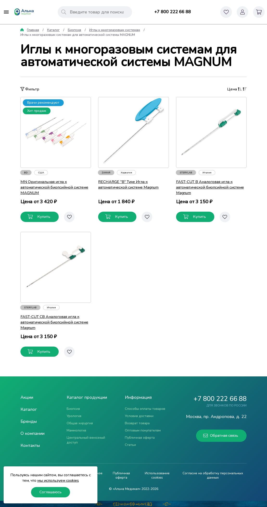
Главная (33, 30)
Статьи (130, 445)
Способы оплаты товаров (145, 408)
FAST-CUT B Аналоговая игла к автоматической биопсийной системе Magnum (210, 187)
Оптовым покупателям (143, 430)
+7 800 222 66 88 (172, 12)
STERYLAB (186, 172)
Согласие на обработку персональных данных (213, 475)
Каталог (53, 30)
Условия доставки (139, 416)
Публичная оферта (140, 437)
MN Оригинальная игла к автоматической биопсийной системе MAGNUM (54, 187)
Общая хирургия (80, 423)
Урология (74, 416)
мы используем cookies (58, 480)
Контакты (30, 445)
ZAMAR (106, 172)
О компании (32, 433)
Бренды (28, 421)
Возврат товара (137, 423)
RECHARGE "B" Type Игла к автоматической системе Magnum (128, 184)
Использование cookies (157, 475)
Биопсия (74, 30)
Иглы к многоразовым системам (114, 30)
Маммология (76, 430)
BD (26, 172)
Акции (26, 397)
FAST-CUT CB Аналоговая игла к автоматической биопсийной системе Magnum (54, 322)
